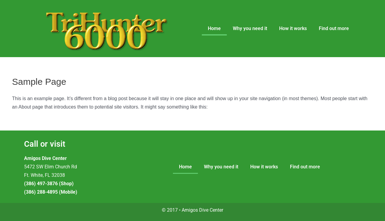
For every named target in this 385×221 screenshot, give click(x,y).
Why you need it (250, 28)
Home (214, 28)
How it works (293, 28)
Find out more (334, 28)
